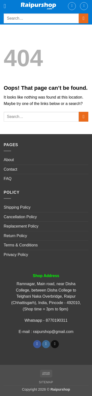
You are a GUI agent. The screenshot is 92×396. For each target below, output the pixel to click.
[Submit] (83, 18)
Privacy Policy (16, 255)
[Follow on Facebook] (37, 344)
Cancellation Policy (20, 217)
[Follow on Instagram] (46, 344)
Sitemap (46, 382)
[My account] (72, 6)
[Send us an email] (55, 344)
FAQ (8, 179)
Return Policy (15, 236)
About (9, 160)
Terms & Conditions (21, 245)
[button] (7, 6)
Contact (10, 169)
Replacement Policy (21, 226)
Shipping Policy (17, 207)
